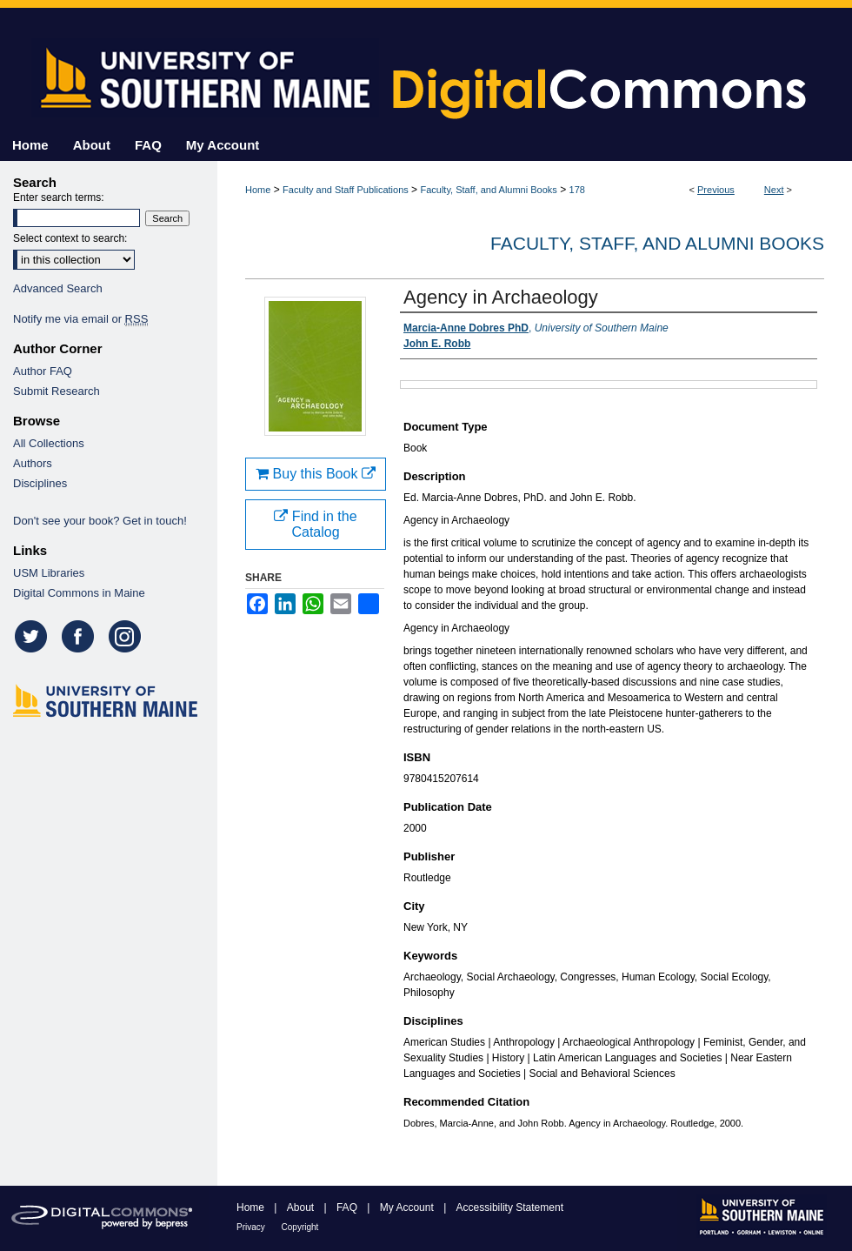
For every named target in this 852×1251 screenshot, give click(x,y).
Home (257, 189)
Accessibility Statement (509, 1207)
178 (577, 189)
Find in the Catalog (315, 524)
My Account (408, 1207)
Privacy (252, 1227)
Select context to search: (70, 238)
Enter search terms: (58, 197)
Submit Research (56, 391)
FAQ (348, 1207)
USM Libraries (48, 572)
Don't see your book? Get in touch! (100, 520)
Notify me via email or (80, 318)
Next (774, 189)
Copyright (300, 1227)
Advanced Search (58, 288)
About (302, 1207)
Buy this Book (316, 473)
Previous (716, 189)
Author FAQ (42, 371)
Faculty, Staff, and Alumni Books (488, 189)
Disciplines (40, 483)
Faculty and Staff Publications (346, 189)
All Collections (48, 443)
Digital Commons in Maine (79, 592)
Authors (32, 463)
